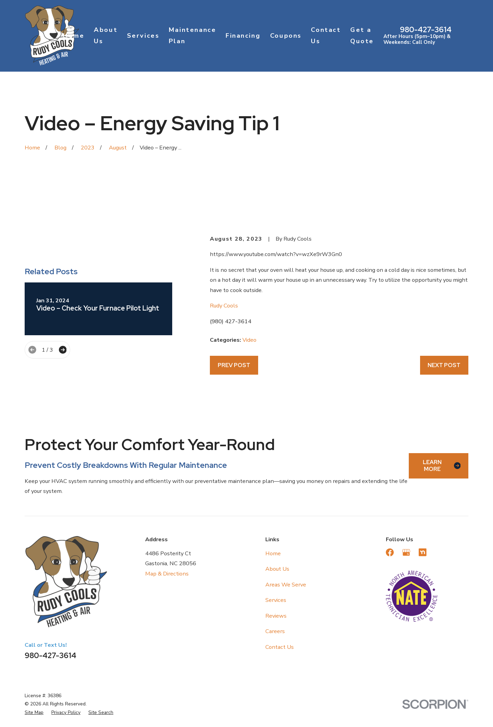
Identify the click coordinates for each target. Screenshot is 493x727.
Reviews (276, 616)
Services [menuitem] (143, 35)
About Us (277, 569)
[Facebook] (390, 552)
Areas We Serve (285, 585)
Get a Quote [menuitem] (362, 35)
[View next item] (63, 350)
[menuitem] (34, 712)
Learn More (441, 465)
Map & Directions (167, 574)
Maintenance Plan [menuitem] (192, 35)
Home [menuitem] (73, 35)
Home (273, 553)
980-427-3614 (426, 30)
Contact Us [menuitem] (326, 35)
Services (275, 600)
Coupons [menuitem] (286, 35)
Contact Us (279, 647)
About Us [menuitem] (105, 35)
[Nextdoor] (423, 552)
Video (249, 340)
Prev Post (234, 365)
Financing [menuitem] (243, 35)
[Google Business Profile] (406, 552)
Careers (275, 631)
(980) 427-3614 (230, 321)
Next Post (444, 365)
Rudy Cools (224, 306)
